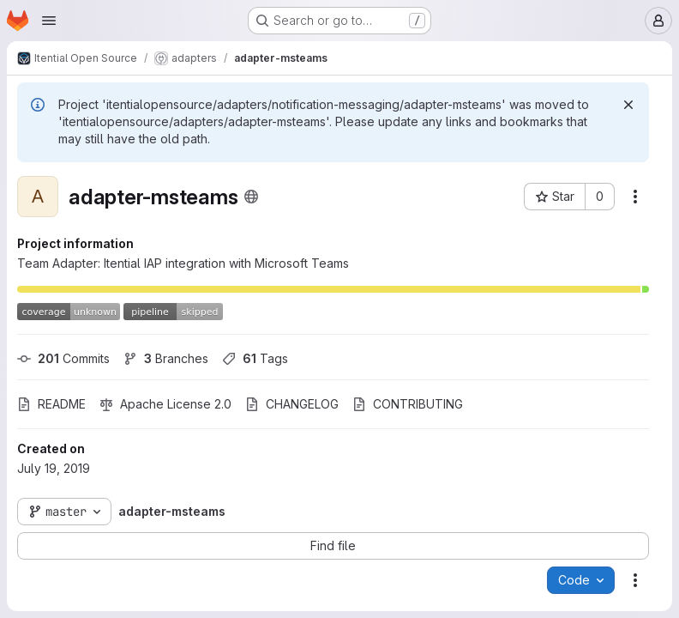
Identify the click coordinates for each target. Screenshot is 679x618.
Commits (63, 358)
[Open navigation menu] (49, 20)
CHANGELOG (292, 404)
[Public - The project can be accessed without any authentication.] (251, 196)
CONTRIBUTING (407, 404)
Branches (165, 358)
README (51, 404)
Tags (255, 358)
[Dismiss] (628, 104)
